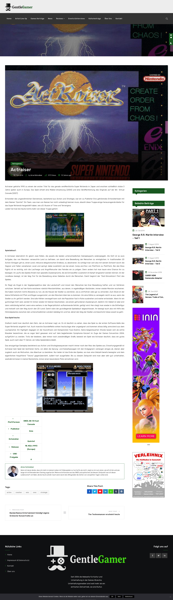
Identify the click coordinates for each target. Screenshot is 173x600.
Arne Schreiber (36, 190)
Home (9, 19)
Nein (119, 596)
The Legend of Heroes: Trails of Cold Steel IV (154, 311)
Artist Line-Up (21, 19)
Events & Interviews (76, 19)
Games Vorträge (37, 19)
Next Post (113, 526)
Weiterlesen (129, 596)
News (50, 19)
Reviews (59, 19)
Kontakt (119, 19)
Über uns (108, 19)
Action (9, 507)
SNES (34, 507)
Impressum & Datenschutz (18, 575)
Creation (19, 507)
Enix (27, 507)
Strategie (44, 507)
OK (112, 596)
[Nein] (170, 597)
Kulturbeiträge (95, 19)
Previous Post (18, 524)
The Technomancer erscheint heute (104, 529)
